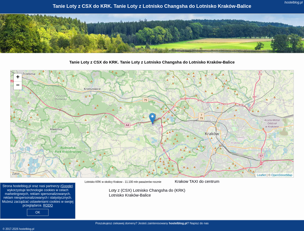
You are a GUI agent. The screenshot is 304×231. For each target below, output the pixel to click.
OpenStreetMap (281, 175)
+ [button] (18, 78)
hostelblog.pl (294, 2)
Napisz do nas (199, 223)
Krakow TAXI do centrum (197, 181)
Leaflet (261, 175)
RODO (48, 205)
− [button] (18, 86)
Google (66, 186)
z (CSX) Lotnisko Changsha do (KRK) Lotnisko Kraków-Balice (147, 192)
